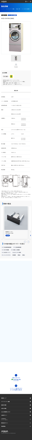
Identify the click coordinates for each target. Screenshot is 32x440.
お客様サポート (4, 415)
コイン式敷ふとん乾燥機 (15, 249)
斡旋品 (19, 255)
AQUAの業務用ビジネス (5, 411)
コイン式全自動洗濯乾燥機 (6, 247)
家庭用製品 (3, 426)
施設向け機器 (3, 405)
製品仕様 (16, 90)
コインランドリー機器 (5, 401)
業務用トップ (3, 398)
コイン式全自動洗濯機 (17, 247)
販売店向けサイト (4, 423)
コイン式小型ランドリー (6, 252)
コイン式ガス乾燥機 (5, 249)
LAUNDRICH (16, 419)
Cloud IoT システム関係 (17, 252)
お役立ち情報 (3, 408)
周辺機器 (14, 255)
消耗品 (23, 255)
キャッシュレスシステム (6, 255)
